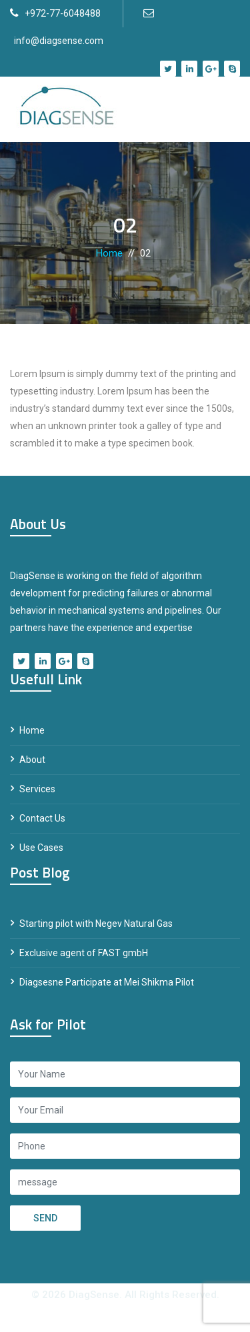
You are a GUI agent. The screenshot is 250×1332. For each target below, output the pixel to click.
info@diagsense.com (58, 40)
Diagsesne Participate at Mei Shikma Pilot (106, 982)
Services (37, 789)
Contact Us (42, 818)
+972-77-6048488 (63, 13)
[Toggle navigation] (220, 109)
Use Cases (41, 847)
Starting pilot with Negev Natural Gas (96, 923)
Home (109, 253)
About (32, 759)
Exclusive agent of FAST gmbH (83, 953)
